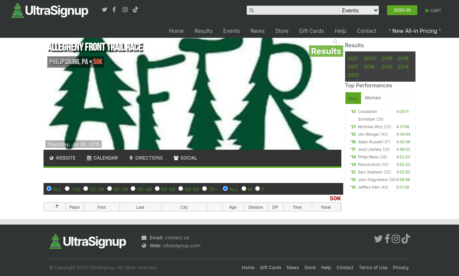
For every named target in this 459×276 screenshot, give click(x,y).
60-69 (192, 189)
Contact (367, 31)
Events (231, 31)
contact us (177, 237)
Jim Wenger (369, 134)
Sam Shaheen (370, 172)
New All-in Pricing (414, 31)
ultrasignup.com (182, 245)
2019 (386, 58)
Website (62, 158)
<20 (76, 189)
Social (185, 158)
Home (176, 31)
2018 (403, 58)
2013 (352, 75)
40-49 (144, 189)
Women (373, 98)
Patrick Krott (369, 164)
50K (335, 198)
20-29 (97, 189)
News (258, 31)
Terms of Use (373, 267)
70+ (213, 189)
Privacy (401, 267)
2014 (403, 67)
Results (203, 31)
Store (281, 31)
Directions (145, 158)
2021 (352, 58)
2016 (369, 67)
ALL (57, 189)
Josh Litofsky (370, 149)
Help (341, 31)
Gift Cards (311, 31)
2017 (352, 67)
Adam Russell (370, 142)
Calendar (102, 158)
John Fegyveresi (372, 179)
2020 (370, 58)
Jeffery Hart (369, 187)
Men (353, 98)
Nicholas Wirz (370, 126)
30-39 (121, 189)
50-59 (168, 189)
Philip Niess (368, 157)
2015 (386, 67)
